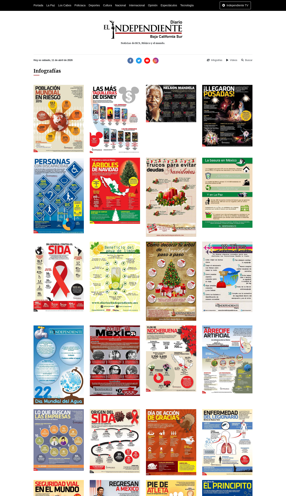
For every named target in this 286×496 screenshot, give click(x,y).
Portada (38, 5)
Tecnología (187, 5)
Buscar (246, 60)
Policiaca (80, 5)
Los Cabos (64, 5)
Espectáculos (169, 5)
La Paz (50, 5)
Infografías (214, 60)
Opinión (152, 5)
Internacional (137, 5)
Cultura (107, 5)
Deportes (94, 5)
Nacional (120, 5)
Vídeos (231, 60)
